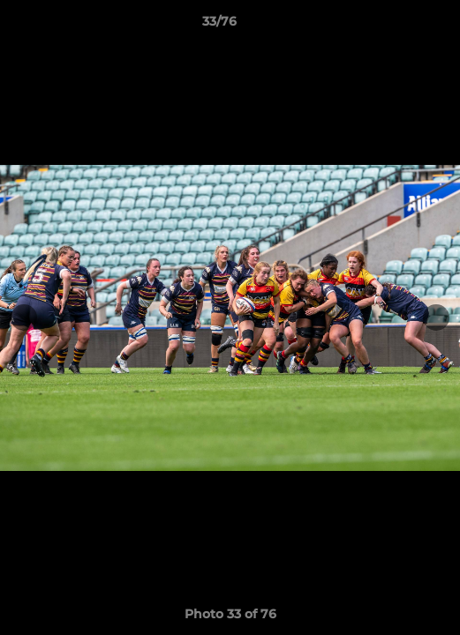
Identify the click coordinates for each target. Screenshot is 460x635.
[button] (396, 26)
